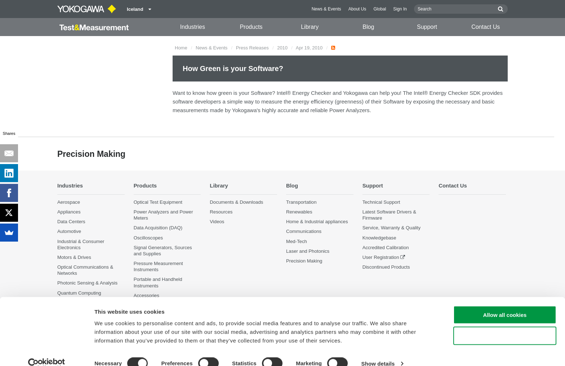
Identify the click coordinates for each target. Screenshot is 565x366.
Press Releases (252, 47)
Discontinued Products (386, 267)
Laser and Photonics (307, 251)
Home (181, 47)
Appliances (69, 212)
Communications (303, 231)
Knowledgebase (379, 237)
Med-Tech (296, 241)
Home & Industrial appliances (317, 221)
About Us (357, 9)
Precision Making (304, 261)
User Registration (380, 257)
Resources (221, 212)
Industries (192, 27)
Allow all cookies (505, 303)
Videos (217, 221)
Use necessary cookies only (505, 324)
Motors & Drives (74, 257)
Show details (378, 352)
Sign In (400, 9)
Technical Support (381, 202)
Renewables (299, 212)
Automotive (69, 231)
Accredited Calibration (385, 247)
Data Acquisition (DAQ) (158, 227)
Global (379, 9)
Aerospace (68, 202)
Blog (368, 27)
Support (427, 27)
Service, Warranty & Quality (391, 227)
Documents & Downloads (236, 202)
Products (251, 27)
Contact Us (485, 27)
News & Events (326, 9)
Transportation (301, 202)
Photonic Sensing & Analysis (87, 283)
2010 (282, 47)
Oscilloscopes (148, 237)
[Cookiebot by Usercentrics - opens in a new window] (46, 352)
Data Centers (71, 221)
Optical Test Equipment (158, 202)
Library (310, 27)
